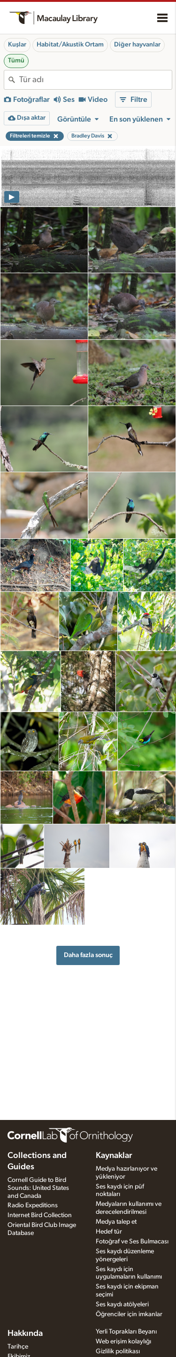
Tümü (16, 60)
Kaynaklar (114, 1155)
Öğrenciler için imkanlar (129, 1314)
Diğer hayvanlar (137, 44)
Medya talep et (116, 1222)
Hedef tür (109, 1231)
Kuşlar (17, 44)
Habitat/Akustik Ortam (70, 44)
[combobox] (95, 79)
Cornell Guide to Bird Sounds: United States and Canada (38, 1188)
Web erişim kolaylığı (123, 1341)
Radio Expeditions (33, 1205)
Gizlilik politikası (118, 1351)
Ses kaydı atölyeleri (122, 1304)
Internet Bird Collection (40, 1215)
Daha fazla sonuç (88, 954)
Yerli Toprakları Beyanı (126, 1331)
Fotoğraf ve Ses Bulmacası (132, 1241)
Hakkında (25, 1333)
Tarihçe (18, 1346)
